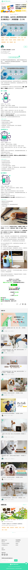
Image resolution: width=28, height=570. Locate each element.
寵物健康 (11, 42)
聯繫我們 (3, 549)
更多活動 (25, 504)
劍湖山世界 (12, 527)
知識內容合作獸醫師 (5, 543)
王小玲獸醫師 (5, 458)
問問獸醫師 (18, 541)
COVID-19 (7, 37)
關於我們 (3, 541)
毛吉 (22, 37)
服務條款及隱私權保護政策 (10, 568)
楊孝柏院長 (5, 415)
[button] (13, 532)
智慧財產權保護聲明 (18, 568)
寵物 (14, 42)
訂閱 (16, 560)
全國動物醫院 (3, 42)
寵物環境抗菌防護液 (13, 37)
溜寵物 (17, 543)
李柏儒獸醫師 (5, 352)
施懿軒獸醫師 (5, 374)
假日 (2, 529)
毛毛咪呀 (16, 527)
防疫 (25, 37)
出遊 (23, 527)
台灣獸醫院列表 (5, 545)
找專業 (17, 545)
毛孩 (7, 42)
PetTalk (20, 527)
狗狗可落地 (4, 527)
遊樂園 (8, 527)
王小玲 (19, 37)
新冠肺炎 (2, 37)
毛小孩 (6, 529)
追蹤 (25, 46)
